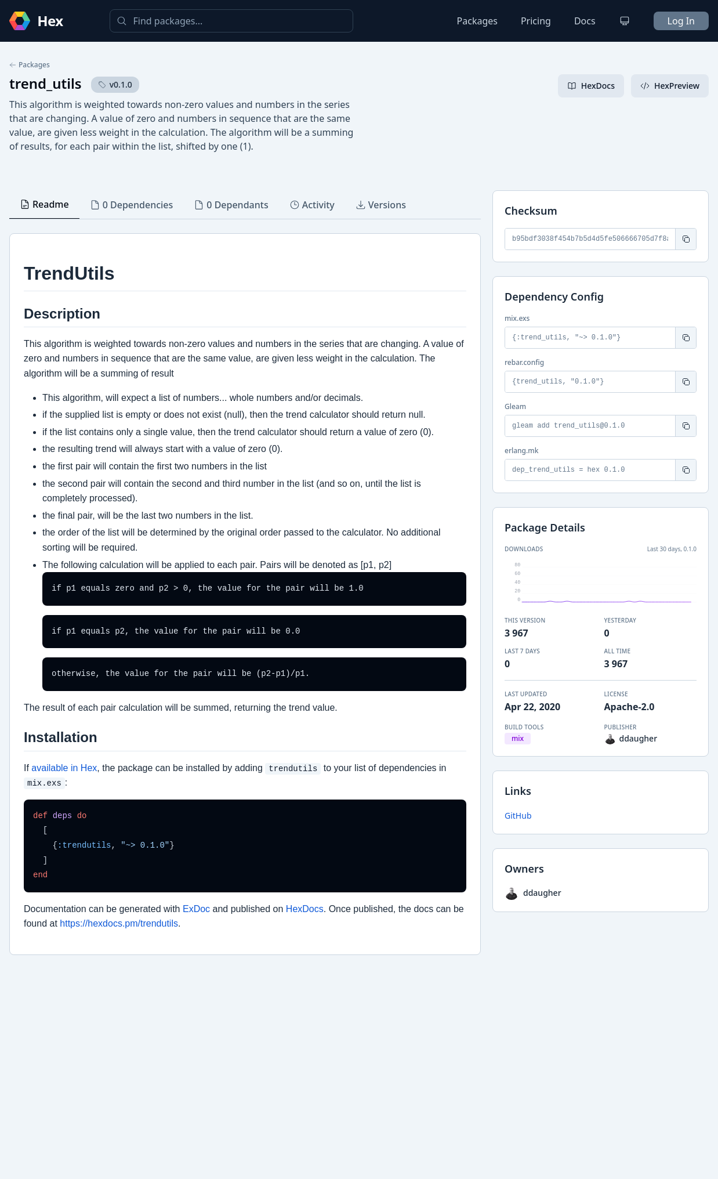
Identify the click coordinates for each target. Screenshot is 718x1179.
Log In (681, 21)
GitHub (518, 815)
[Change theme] (624, 21)
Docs (585, 21)
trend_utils (45, 83)
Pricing (536, 21)
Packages (477, 21)
